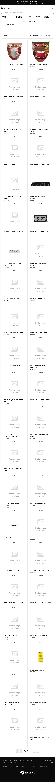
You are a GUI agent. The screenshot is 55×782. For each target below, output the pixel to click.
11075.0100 (32, 402)
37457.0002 (6, 66)
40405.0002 (32, 133)
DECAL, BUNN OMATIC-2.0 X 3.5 (40, 231)
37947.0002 (6, 640)
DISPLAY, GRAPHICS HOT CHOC (13, 64)
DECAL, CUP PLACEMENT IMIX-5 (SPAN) (40, 198)
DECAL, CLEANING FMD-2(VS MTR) (39, 436)
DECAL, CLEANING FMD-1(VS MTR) (13, 470)
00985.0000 (6, 267)
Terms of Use (29, 767)
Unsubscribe (35, 767)
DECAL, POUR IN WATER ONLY (13, 97)
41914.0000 (32, 166)
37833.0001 (32, 605)
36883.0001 (32, 572)
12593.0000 (6, 233)
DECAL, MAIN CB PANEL (11, 571)
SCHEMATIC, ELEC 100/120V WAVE (13, 130)
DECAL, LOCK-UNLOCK (37, 97)
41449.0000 (6, 404)
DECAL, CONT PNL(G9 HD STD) (40, 703)
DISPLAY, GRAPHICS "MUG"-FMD (14, 670)
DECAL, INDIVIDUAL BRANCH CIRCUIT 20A (13, 265)
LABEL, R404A (8, 538)
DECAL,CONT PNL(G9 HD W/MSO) (12, 738)
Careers (15, 763)
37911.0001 (6, 572)
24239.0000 (32, 741)
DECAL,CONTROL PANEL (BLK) (39, 469)
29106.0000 (6, 672)
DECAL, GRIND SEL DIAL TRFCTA (40, 400)
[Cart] (52, 8)
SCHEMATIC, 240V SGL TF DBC (39, 571)
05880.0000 (6, 367)
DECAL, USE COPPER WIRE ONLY (40, 538)
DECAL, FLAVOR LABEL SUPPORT (40, 164)
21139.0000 (32, 471)
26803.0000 (32, 98)
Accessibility (22, 767)
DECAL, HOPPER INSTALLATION (13, 333)
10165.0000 (6, 438)
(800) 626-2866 (21, 3)
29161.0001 (32, 438)
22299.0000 (6, 302)
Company (30, 761)
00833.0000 (6, 98)
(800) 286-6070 (39, 3)
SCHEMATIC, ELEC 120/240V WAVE (39, 130)
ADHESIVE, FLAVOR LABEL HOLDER (12, 505)
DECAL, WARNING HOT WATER (13, 231)
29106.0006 (6, 707)
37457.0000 (32, 66)
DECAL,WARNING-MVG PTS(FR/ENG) (37, 366)
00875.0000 (32, 233)
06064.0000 (32, 672)
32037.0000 (32, 267)
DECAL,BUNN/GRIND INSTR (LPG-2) (12, 299)
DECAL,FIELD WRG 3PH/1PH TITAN (12, 637)
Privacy (16, 767)
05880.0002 (32, 334)
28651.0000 (6, 540)
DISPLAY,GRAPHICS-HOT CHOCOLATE (11, 704)
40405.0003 (6, 133)
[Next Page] (34, 751)
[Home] (19, 1)
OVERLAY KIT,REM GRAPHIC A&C (14, 164)
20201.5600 (6, 605)
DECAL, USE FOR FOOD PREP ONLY (39, 265)
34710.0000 (32, 638)
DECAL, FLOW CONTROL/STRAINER (10, 436)
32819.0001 (6, 507)
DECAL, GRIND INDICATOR (38, 333)
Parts (7, 24)
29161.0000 (6, 473)
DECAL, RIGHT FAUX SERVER (39, 636)
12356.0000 (32, 300)
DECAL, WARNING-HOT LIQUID (39, 298)
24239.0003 (6, 741)
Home (3, 24)
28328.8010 (32, 200)
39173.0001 (6, 200)
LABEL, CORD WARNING (37, 670)
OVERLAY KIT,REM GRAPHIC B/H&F (12, 198)
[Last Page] (37, 751)
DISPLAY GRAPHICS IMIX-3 (38, 64)
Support (38, 16)
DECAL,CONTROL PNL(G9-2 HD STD (40, 739)
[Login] (49, 8)
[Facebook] (45, 761)
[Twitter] (47, 761)
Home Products (22, 761)
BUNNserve (13, 761)
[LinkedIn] (52, 761)
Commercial (5, 761)
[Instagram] (50, 761)
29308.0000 (6, 334)
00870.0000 (32, 540)
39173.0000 (6, 166)
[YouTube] (52, 763)
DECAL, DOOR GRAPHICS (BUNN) (40, 603)
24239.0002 (32, 705)
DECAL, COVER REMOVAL (38, 504)
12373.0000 (32, 505)
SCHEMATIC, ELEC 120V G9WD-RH (14, 401)
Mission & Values (7, 763)
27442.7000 (32, 369)
